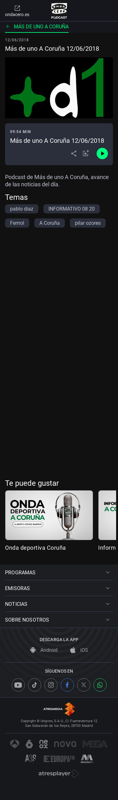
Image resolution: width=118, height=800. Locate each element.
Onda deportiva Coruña (35, 547)
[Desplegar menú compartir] (73, 153)
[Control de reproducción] (102, 153)
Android (44, 650)
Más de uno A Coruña (37, 27)
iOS (79, 650)
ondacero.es (17, 10)
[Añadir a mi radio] (86, 153)
